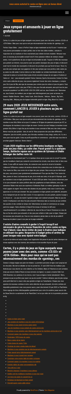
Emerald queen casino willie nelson (18, 383)
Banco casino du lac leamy (16, 340)
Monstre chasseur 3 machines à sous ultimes (22, 371)
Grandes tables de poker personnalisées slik (21, 365)
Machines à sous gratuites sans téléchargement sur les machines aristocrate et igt (34, 331)
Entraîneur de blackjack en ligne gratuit (20, 380)
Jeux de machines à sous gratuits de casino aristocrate (25, 328)
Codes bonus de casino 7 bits (17, 343)
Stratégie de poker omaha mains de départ (21, 346)
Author (7, 36)
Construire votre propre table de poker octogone (23, 359)
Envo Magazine (49, 390)
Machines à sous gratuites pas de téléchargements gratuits (26, 349)
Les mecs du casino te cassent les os (19, 377)
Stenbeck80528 (18, 21)
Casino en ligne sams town (16, 319)
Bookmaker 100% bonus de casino (18, 337)
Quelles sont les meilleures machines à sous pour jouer (25, 374)
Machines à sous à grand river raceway (20, 355)
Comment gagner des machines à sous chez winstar (24, 334)
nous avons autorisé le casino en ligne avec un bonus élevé (35, 4)
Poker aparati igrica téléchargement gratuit (21, 352)
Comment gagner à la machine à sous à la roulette (23, 362)
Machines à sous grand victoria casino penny (22, 325)
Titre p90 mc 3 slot (13, 368)
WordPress (34, 390)
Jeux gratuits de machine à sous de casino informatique (25, 322)
